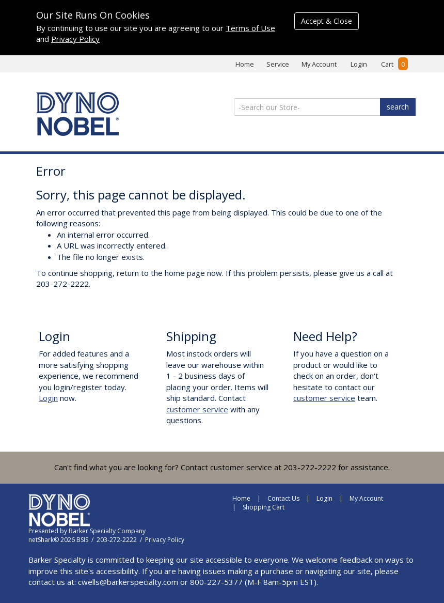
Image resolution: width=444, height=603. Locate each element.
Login (359, 64)
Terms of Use (250, 28)
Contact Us (283, 498)
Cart (394, 64)
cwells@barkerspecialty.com (128, 582)
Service (277, 64)
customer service (197, 409)
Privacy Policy (75, 39)
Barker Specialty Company (107, 531)
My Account (319, 64)
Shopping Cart (263, 507)
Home (244, 64)
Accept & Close (326, 21)
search (398, 107)
